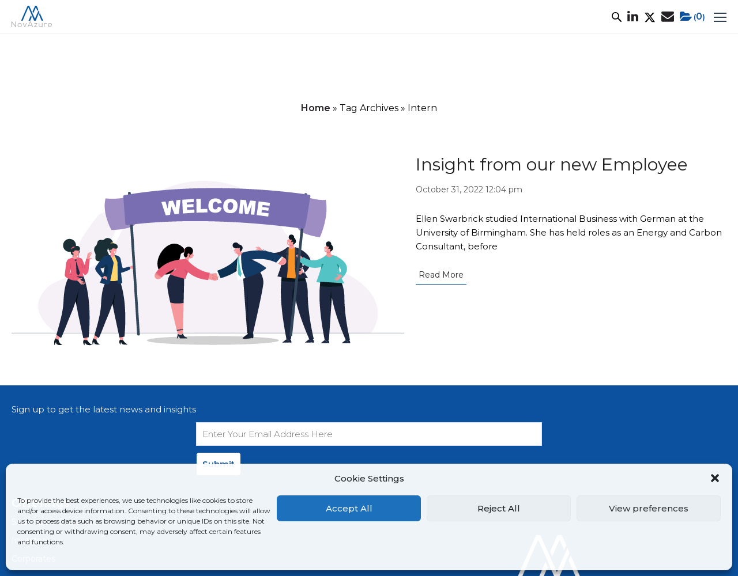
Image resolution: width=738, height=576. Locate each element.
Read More (441, 275)
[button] (715, 478)
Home (315, 108)
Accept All (349, 508)
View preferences (648, 508)
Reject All (498, 508)
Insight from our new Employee (552, 164)
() (692, 16)
